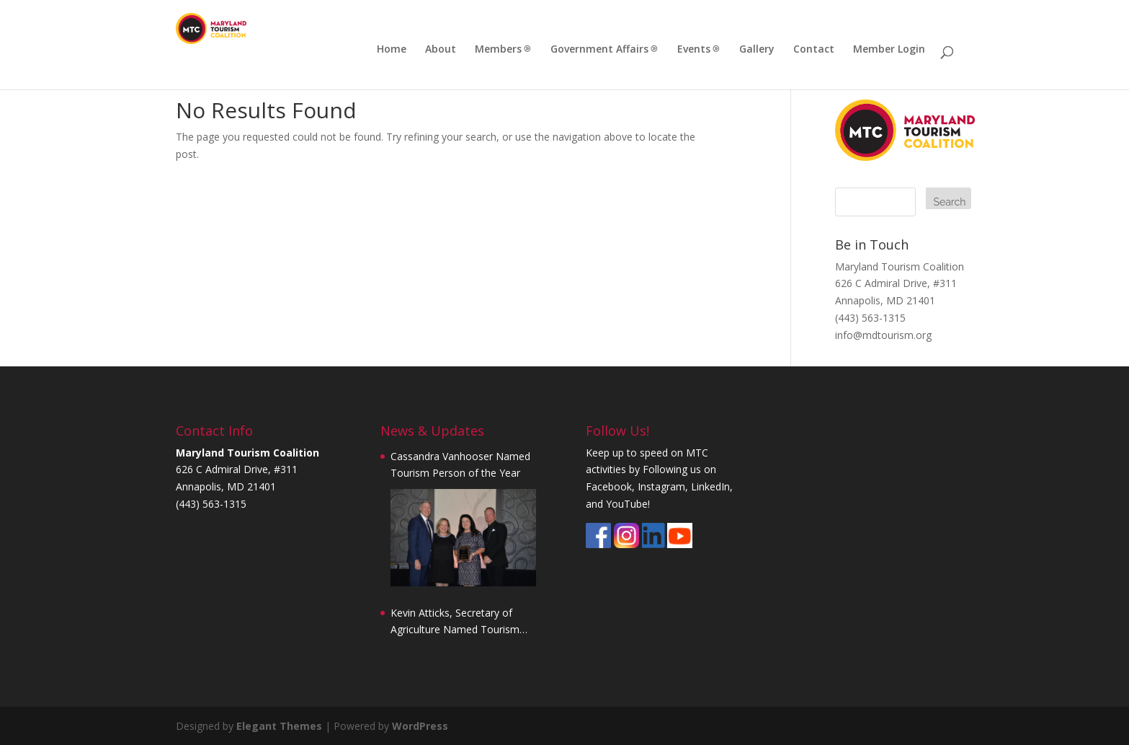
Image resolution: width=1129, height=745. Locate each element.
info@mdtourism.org (883, 335)
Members (498, 50)
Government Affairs (599, 50)
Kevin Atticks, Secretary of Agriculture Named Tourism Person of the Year (455, 622)
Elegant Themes (279, 726)
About (440, 50)
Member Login (889, 50)
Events (693, 50)
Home (391, 50)
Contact (813, 50)
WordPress (420, 726)
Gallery (757, 50)
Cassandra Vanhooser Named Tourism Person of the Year (460, 464)
